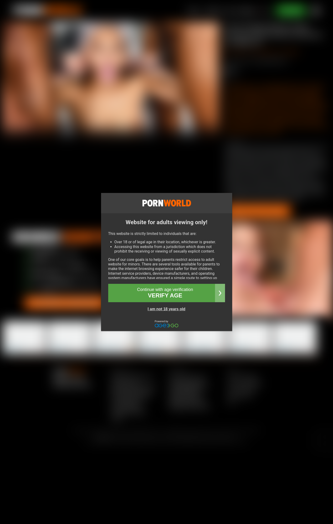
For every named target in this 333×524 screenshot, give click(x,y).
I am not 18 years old (166, 309)
